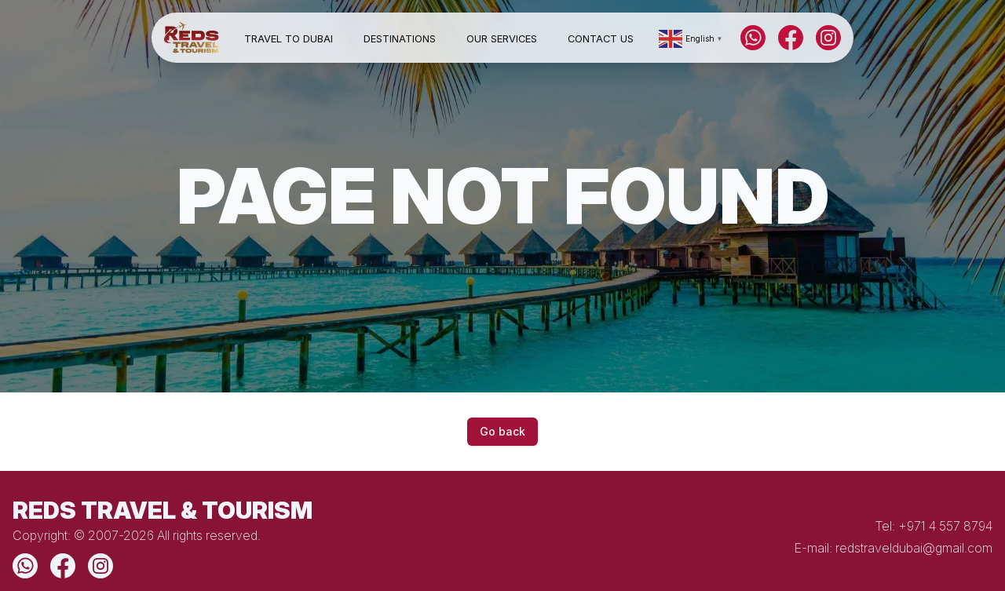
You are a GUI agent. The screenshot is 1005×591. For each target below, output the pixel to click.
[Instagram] (828, 37)
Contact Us (601, 39)
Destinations (400, 39)
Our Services (501, 39)
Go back (502, 431)
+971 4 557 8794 (945, 526)
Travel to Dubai (288, 39)
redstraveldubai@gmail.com (913, 548)
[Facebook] (790, 37)
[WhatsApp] (753, 37)
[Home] (191, 38)
